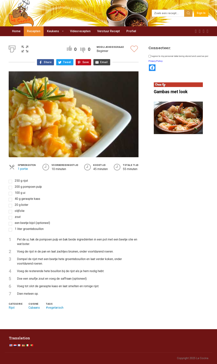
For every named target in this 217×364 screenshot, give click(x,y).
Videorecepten (80, 31)
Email (104, 62)
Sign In (201, 13)
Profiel (131, 31)
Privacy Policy (155, 61)
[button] (25, 48)
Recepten (33, 31)
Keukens (53, 31)
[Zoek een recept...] (168, 13)
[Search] (188, 13)
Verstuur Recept (108, 31)
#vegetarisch (54, 307)
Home (16, 31)
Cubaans (34, 307)
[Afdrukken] (12, 48)
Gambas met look (171, 91)
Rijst (12, 307)
